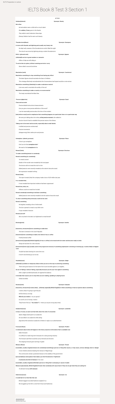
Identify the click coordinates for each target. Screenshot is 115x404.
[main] (57, 9)
